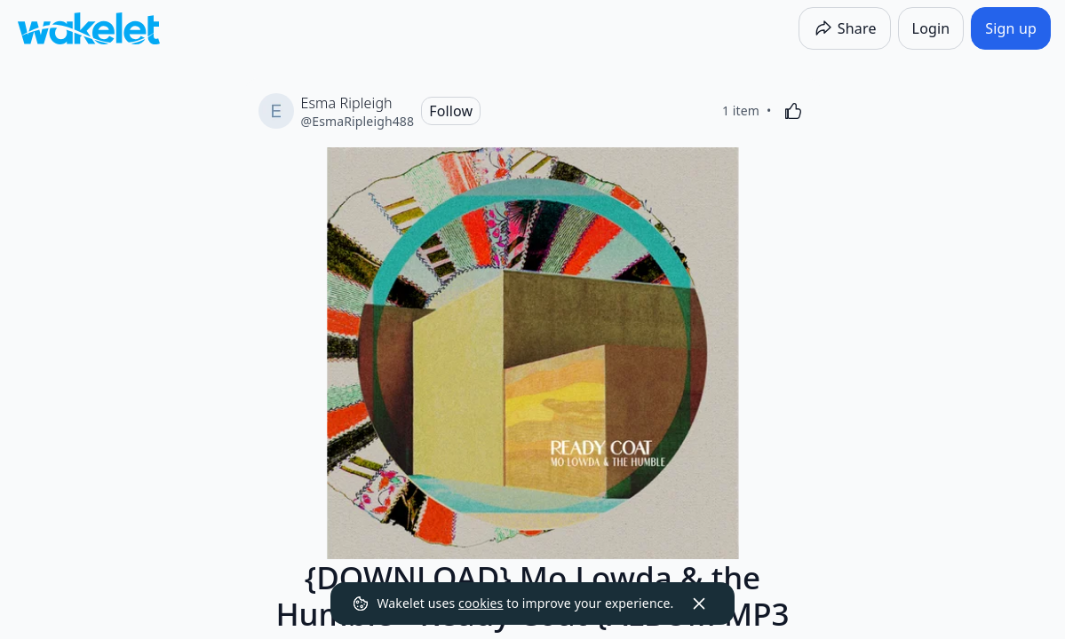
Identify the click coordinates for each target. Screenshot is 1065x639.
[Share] (845, 28)
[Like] (793, 111)
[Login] (931, 28)
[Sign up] (1011, 28)
